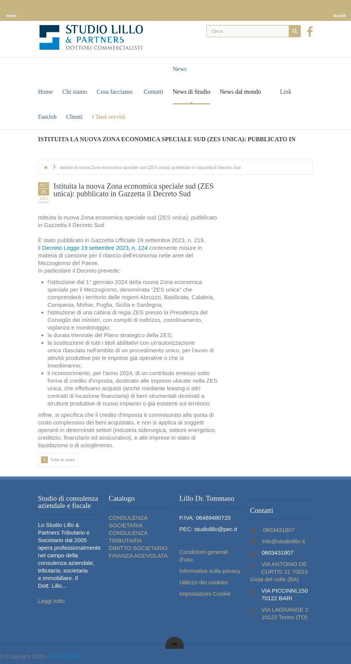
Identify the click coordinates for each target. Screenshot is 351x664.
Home (45, 91)
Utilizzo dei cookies (203, 582)
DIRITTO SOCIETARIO (138, 548)
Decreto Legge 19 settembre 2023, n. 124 (95, 247)
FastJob (47, 117)
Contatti (153, 91)
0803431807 (278, 530)
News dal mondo (240, 91)
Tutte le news (58, 459)
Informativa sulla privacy (209, 571)
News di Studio (191, 91)
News (180, 69)
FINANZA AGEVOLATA (138, 555)
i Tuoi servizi (108, 117)
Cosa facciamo (114, 91)
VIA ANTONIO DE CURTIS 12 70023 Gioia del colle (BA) (279, 571)
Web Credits (65, 656)
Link (285, 91)
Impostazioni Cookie (205, 593)
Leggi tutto (51, 601)
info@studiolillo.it (283, 541)
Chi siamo (74, 91)
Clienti (74, 117)
